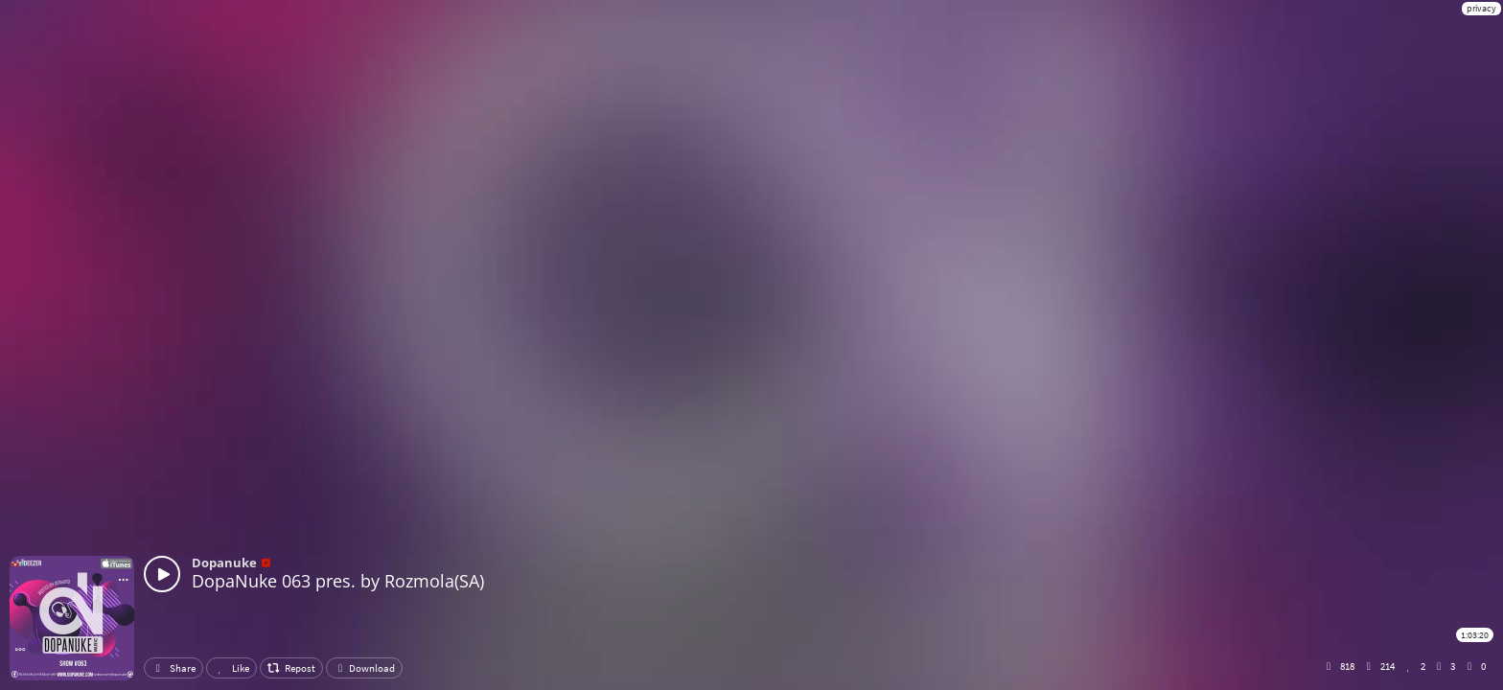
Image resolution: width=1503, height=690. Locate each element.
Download (364, 668)
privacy (1481, 8)
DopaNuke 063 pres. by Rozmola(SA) (338, 580)
